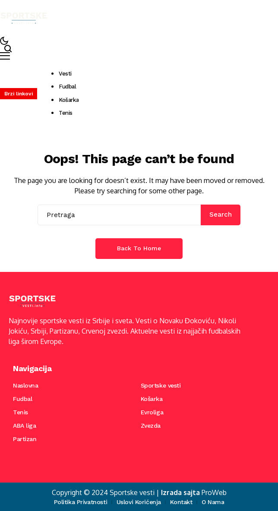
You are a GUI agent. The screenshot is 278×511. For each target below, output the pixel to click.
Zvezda (151, 425)
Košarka (152, 398)
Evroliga (152, 412)
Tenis (20, 412)
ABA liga (24, 425)
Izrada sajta (180, 492)
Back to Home (139, 248)
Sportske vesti (161, 385)
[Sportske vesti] (23, 18)
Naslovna (25, 385)
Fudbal (22, 398)
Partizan (25, 438)
